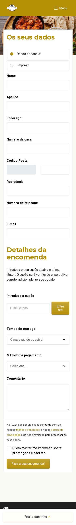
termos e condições (28, 429)
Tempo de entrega (21, 329)
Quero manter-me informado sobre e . (37, 450)
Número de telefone (22, 203)
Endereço (14, 118)
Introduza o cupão (20, 296)
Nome (11, 76)
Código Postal (17, 161)
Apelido (12, 97)
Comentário (16, 378)
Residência (15, 182)
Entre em (60, 308)
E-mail (11, 224)
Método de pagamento (24, 355)
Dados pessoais (28, 54)
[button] (38, 340)
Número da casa (19, 139)
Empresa (23, 65)
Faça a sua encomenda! (28, 464)
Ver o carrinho (37, 517)
